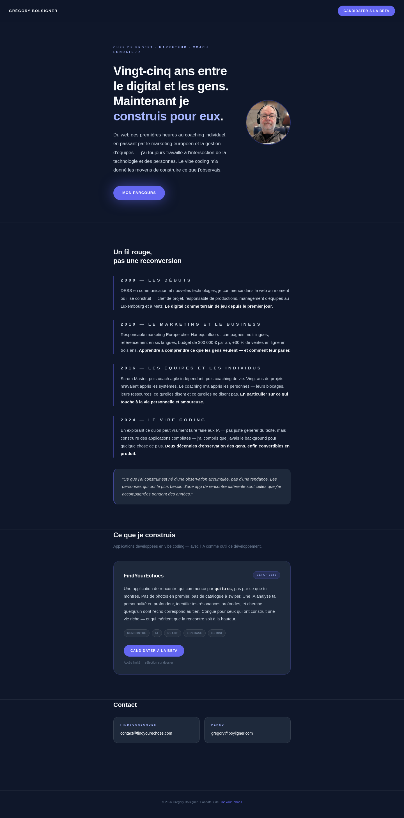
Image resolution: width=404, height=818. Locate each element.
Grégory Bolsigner (33, 11)
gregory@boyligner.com (232, 733)
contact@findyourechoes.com (146, 733)
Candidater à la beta (366, 11)
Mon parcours (139, 193)
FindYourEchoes (230, 802)
